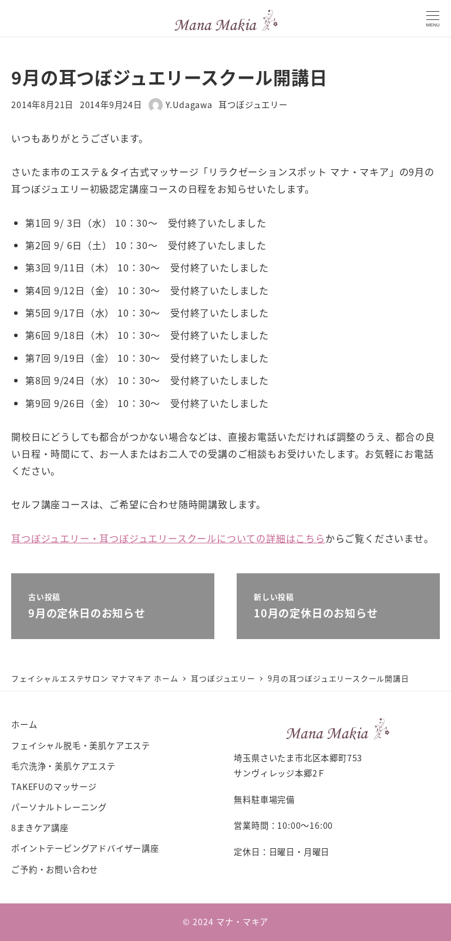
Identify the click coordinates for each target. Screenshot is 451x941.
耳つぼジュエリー (252, 104)
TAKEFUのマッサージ (54, 786)
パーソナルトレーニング (59, 807)
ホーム (24, 724)
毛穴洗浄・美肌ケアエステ (63, 766)
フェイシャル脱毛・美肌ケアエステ (80, 745)
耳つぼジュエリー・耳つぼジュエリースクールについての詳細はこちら (168, 538)
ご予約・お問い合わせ (54, 869)
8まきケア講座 (40, 828)
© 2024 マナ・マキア (225, 921)
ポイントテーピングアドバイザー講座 (85, 848)
